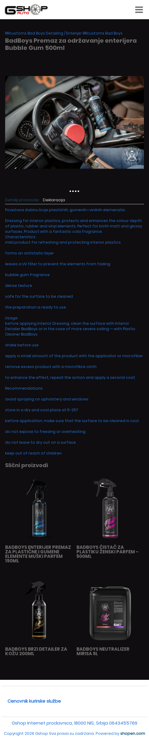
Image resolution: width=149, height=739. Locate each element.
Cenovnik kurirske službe (34, 701)
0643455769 (123, 723)
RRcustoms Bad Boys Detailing (34, 33)
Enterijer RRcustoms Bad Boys (94, 33)
